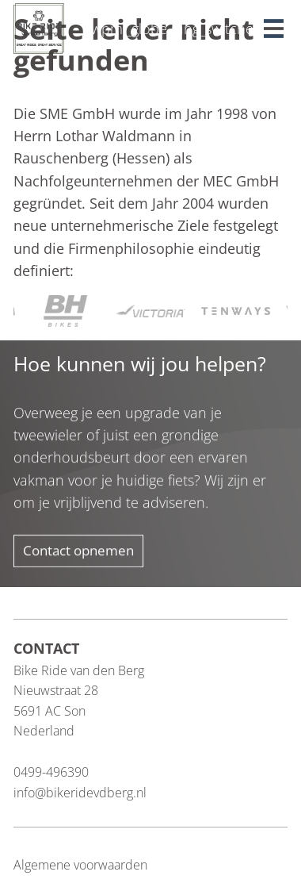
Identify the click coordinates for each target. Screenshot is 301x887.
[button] (276, 24)
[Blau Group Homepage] (38, 26)
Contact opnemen (78, 550)
